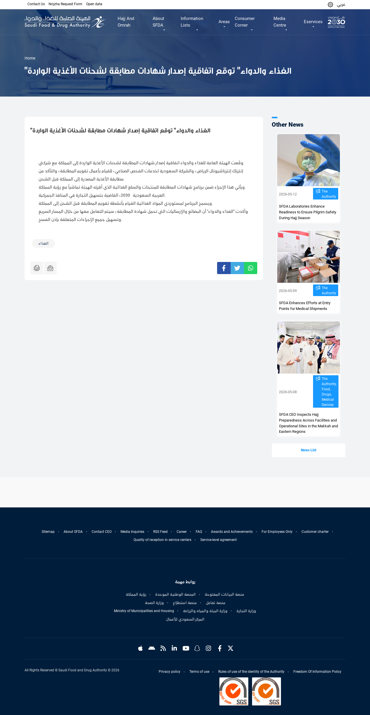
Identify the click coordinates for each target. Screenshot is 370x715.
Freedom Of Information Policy (317, 672)
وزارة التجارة (246, 611)
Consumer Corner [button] (245, 22)
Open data (94, 4)
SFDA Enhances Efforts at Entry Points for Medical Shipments (304, 306)
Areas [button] (224, 21)
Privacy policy (169, 672)
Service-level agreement (218, 540)
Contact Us (36, 4)
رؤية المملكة (136, 594)
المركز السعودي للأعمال (185, 619)
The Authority (329, 194)
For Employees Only (277, 532)
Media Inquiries (132, 532)
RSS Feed (160, 532)
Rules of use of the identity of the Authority (251, 672)
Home (30, 58)
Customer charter (315, 532)
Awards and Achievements (232, 532)
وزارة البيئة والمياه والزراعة (205, 611)
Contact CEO (102, 532)
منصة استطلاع (185, 603)
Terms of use (199, 672)
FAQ (199, 532)
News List (308, 450)
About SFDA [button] (158, 22)
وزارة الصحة (154, 603)
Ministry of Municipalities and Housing (144, 611)
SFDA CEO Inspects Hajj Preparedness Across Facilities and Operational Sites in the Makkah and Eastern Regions (308, 423)
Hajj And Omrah (126, 22)
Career (182, 532)
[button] (330, 4)
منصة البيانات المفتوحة (224, 594)
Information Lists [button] (192, 22)
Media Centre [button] (279, 22)
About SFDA (73, 532)
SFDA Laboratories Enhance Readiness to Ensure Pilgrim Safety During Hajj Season (307, 212)
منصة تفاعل (215, 603)
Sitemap (48, 532)
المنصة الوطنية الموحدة (175, 594)
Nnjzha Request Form (65, 4)
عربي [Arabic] (341, 4)
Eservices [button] (313, 21)
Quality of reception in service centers (162, 540)
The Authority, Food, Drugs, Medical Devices (329, 392)
